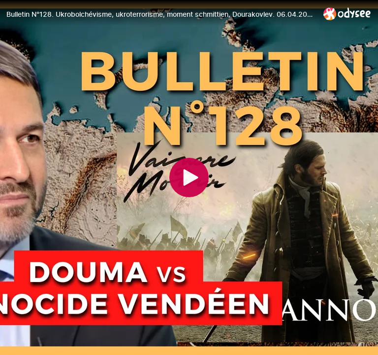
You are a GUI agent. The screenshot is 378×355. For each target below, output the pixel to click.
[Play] (189, 177)
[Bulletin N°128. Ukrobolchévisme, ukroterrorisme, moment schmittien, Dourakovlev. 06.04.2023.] (161, 14)
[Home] (347, 13)
